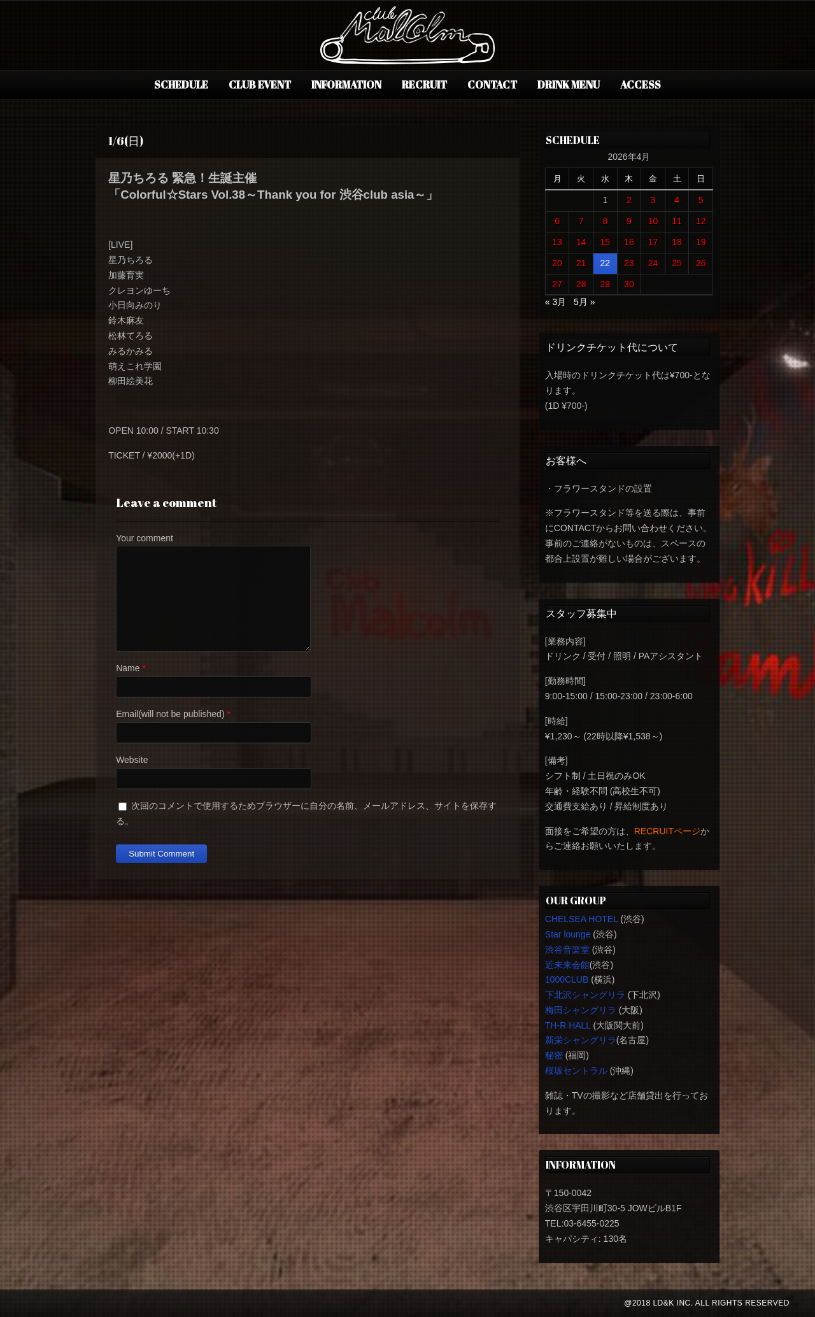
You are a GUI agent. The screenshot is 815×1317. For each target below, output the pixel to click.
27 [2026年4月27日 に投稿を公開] (557, 284)
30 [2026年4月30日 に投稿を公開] (629, 284)
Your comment (144, 538)
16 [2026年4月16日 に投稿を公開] (629, 242)
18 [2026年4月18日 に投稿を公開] (677, 242)
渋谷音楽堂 (567, 949)
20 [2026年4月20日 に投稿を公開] (557, 263)
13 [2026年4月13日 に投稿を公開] (557, 242)
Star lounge (568, 934)
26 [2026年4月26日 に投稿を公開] (701, 263)
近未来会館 (567, 965)
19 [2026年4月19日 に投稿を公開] (701, 242)
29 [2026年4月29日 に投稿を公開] (605, 284)
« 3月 (555, 302)
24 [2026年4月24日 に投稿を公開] (653, 263)
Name (127, 668)
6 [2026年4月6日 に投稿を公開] (557, 221)
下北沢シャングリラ (585, 995)
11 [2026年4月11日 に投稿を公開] (677, 221)
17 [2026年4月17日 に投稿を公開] (653, 242)
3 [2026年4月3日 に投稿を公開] (653, 200)
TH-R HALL (568, 1025)
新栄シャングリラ (580, 1040)
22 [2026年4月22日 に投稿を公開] (605, 263)
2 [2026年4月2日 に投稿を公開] (629, 200)
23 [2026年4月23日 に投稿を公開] (629, 263)
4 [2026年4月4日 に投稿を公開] (676, 200)
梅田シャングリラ (580, 1010)
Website (132, 760)
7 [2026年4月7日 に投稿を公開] (581, 221)
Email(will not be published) (170, 714)
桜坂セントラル (576, 1070)
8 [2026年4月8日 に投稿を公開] (604, 221)
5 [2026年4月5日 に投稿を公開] (701, 200)
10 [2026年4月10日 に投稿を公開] (653, 221)
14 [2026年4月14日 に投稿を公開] (581, 242)
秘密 (554, 1055)
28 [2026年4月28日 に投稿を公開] (581, 284)
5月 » (584, 302)
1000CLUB (567, 979)
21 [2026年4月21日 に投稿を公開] (581, 263)
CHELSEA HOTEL (581, 919)
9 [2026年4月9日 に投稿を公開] (629, 221)
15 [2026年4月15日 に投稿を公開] (605, 242)
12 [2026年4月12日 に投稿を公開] (701, 221)
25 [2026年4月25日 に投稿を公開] (677, 263)
